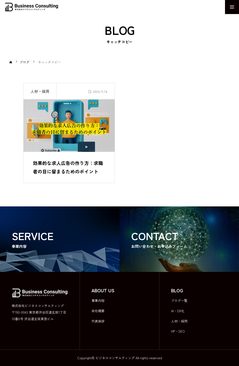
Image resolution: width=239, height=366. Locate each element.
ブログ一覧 (179, 300)
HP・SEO (178, 331)
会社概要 (98, 310)
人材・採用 (40, 91)
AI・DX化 (177, 310)
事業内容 (98, 300)
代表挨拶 (98, 321)
